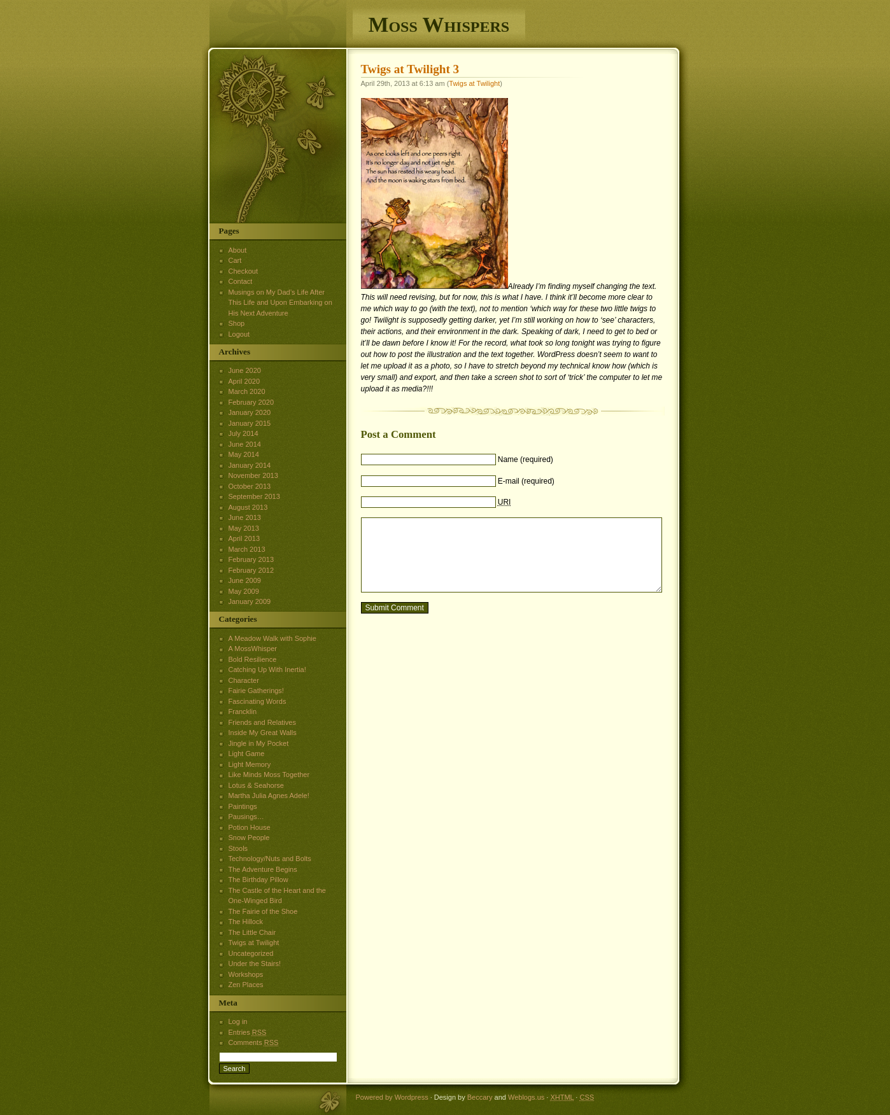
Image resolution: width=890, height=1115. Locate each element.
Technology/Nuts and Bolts (270, 858)
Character (244, 680)
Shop (237, 323)
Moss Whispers (439, 24)
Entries (248, 1032)
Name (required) (525, 459)
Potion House (250, 827)
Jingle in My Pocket (259, 743)
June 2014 (245, 444)
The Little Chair (252, 932)
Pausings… (246, 816)
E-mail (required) (526, 481)
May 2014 (244, 454)
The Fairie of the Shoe (263, 911)
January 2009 (250, 601)
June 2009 (245, 580)
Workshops (246, 974)
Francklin (243, 711)
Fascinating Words (257, 701)
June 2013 (245, 517)
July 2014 (243, 433)
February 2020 (251, 402)
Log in (238, 1021)
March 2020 (247, 391)
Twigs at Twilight (474, 83)
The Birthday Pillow (258, 879)
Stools (238, 848)
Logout (239, 334)
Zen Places (246, 984)
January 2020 (250, 412)
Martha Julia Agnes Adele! (269, 795)
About (238, 250)
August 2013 (248, 507)
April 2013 (244, 538)
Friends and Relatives (262, 722)
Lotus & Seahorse (256, 785)
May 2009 (244, 591)
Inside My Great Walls (263, 732)
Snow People (249, 837)
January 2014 (250, 465)
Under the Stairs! (255, 963)
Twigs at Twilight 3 (410, 69)
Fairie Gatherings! (256, 690)
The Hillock (246, 921)
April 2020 (244, 381)
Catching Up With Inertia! (267, 669)
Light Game (247, 753)
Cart (235, 260)
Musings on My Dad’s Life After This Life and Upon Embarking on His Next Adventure (280, 302)
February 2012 (251, 570)
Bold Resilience (253, 659)
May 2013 (244, 528)
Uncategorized (251, 953)
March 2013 (247, 549)
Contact (241, 281)
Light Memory (250, 764)
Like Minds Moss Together (269, 774)
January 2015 (250, 423)
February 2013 (251, 559)
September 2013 (254, 496)
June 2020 (245, 370)
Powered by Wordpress (392, 1097)
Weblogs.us (526, 1097)
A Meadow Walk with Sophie (272, 638)
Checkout (243, 271)
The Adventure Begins (263, 869)
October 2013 (250, 486)
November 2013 (253, 475)
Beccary (480, 1097)
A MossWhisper (253, 648)
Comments (254, 1042)
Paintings (243, 806)
